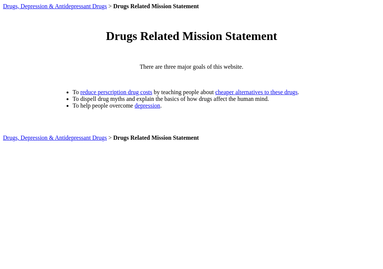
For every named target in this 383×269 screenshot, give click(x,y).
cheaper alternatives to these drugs (256, 92)
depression (147, 105)
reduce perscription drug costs (116, 92)
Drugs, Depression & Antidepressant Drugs (55, 6)
